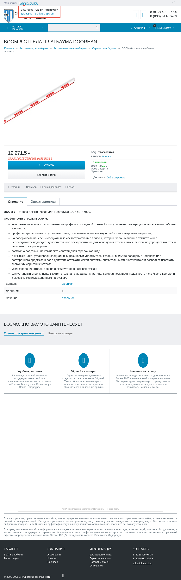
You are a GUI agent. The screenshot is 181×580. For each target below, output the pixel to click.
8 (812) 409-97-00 (163, 12)
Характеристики (43, 201)
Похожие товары (60, 333)
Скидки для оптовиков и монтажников (30, 158)
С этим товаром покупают (24, 333)
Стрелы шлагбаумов (104, 48)
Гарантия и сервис (100, 558)
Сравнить (31, 187)
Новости (52, 558)
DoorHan (107, 156)
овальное (68, 298)
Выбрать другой (44, 13)
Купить (49, 165)
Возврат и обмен (99, 561)
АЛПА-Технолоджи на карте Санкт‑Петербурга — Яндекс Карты (90, 509)
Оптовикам (96, 565)
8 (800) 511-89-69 (163, 16)
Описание (15, 201)
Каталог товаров (17, 28)
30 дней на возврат (84, 371)
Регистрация (11, 558)
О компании (54, 554)
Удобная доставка (30, 371)
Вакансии (52, 561)
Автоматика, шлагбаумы (33, 48)
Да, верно (26, 13)
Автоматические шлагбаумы (70, 48)
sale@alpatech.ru (142, 563)
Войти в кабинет (13, 554)
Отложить (15, 187)
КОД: (93, 152)
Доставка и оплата (100, 554)
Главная (9, 48)
